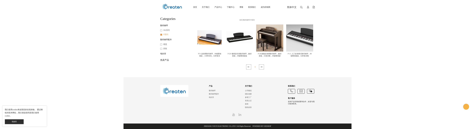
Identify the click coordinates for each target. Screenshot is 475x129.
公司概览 (248, 91)
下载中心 (231, 7)
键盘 (165, 44)
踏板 (165, 48)
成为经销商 (265, 7)
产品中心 (218, 7)
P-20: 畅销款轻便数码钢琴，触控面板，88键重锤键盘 (240, 55)
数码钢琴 (164, 25)
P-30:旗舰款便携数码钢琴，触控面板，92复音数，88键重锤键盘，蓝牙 (269, 56)
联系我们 (252, 7)
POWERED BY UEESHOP (262, 126)
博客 (241, 7)
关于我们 (205, 7)
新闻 (246, 104)
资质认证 (248, 101)
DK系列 (166, 30)
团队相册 (248, 94)
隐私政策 (248, 107)
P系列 (165, 34)
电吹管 (163, 54)
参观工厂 (248, 97)
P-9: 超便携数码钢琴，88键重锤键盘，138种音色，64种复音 (209, 55)
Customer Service (466, 107)
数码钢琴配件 (166, 40)
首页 (195, 7)
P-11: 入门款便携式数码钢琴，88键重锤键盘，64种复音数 (300, 55)
